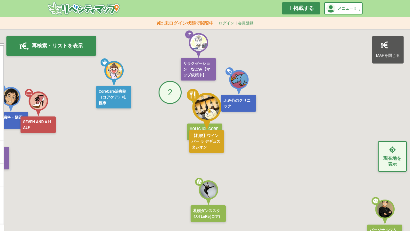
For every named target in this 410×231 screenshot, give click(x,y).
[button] (112, 72)
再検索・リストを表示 (51, 46)
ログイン (226, 23)
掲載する (301, 8)
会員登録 (245, 23)
